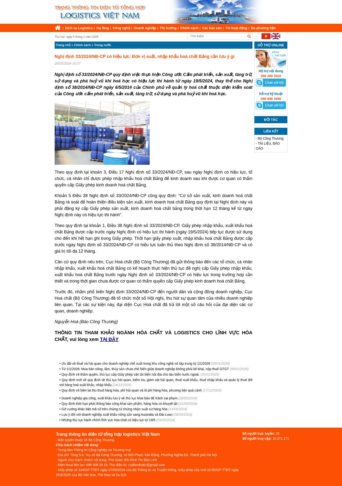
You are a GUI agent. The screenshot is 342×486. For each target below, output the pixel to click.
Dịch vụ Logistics (79, 28)
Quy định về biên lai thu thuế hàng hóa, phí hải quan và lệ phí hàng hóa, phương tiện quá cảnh (132, 390)
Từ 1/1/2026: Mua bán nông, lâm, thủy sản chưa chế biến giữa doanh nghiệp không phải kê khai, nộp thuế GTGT (145, 369)
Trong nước (102, 45)
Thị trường (168, 28)
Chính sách (189, 28)
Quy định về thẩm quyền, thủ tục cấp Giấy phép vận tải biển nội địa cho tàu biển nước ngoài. (131, 374)
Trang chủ (63, 45)
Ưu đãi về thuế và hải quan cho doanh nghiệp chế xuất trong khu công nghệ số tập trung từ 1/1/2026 (136, 363)
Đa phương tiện (263, 28)
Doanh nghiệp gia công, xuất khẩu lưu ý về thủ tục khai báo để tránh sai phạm (119, 398)
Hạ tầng (102, 28)
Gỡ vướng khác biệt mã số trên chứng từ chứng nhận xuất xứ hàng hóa (114, 409)
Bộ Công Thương (271, 138)
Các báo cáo (212, 28)
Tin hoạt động (236, 28)
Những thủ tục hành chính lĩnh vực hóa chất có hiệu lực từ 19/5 (108, 420)
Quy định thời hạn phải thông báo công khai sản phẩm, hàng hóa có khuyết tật (119, 404)
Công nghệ (121, 28)
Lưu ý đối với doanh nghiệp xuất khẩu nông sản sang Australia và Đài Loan (117, 414)
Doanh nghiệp (145, 28)
